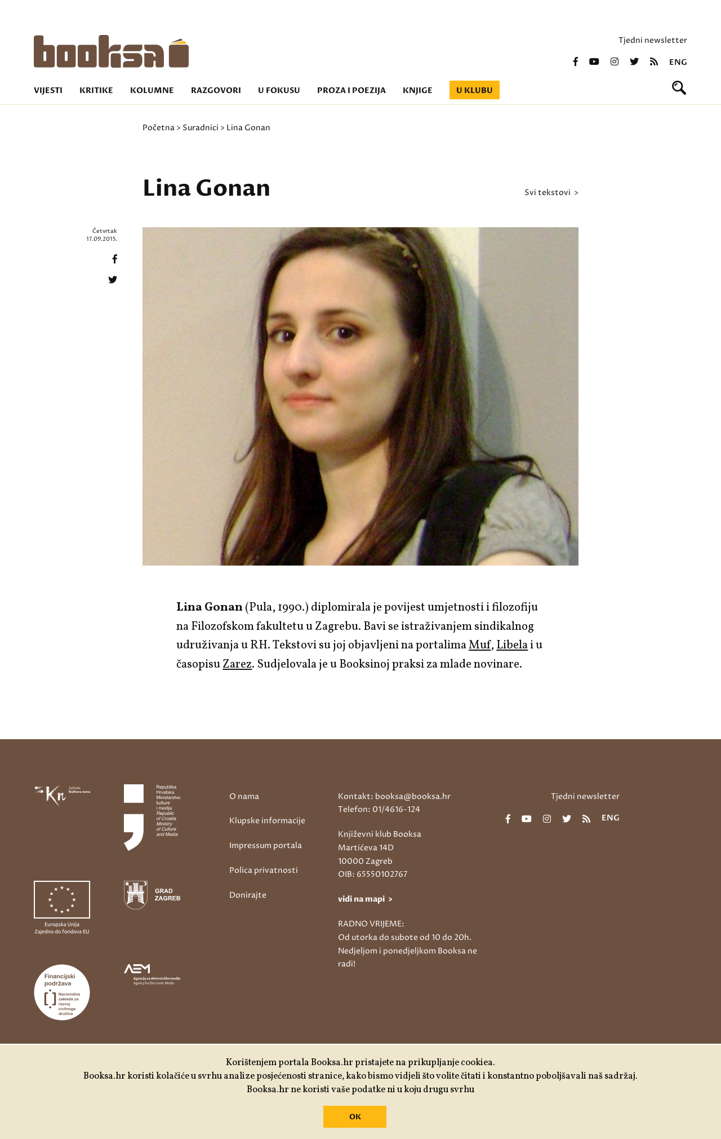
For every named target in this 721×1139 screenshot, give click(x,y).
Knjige (418, 90)
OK (355, 1117)
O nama (244, 796)
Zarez (237, 664)
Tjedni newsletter (652, 40)
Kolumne (152, 90)
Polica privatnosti (263, 870)
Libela (512, 645)
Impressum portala (265, 845)
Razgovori (216, 90)
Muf (480, 645)
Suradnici (201, 127)
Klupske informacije (267, 820)
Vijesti (48, 90)
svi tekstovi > (551, 193)
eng (678, 63)
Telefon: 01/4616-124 (379, 809)
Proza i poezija (351, 90)
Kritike (96, 90)
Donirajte (247, 895)
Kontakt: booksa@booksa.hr (394, 796)
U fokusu (279, 90)
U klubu (474, 90)
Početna (159, 127)
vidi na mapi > (365, 899)
